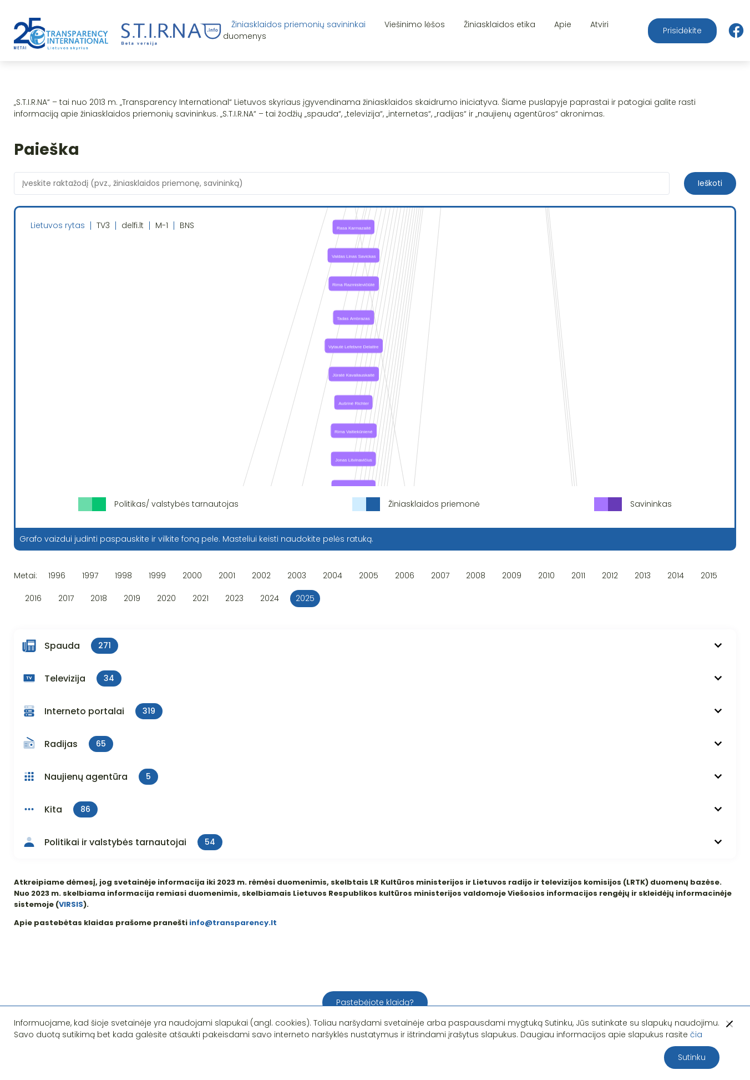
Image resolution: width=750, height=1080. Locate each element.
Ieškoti (710, 183)
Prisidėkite (682, 30)
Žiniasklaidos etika (499, 24)
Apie (562, 24)
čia (696, 1034)
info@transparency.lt (233, 922)
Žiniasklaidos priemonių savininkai (298, 24)
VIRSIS (71, 904)
